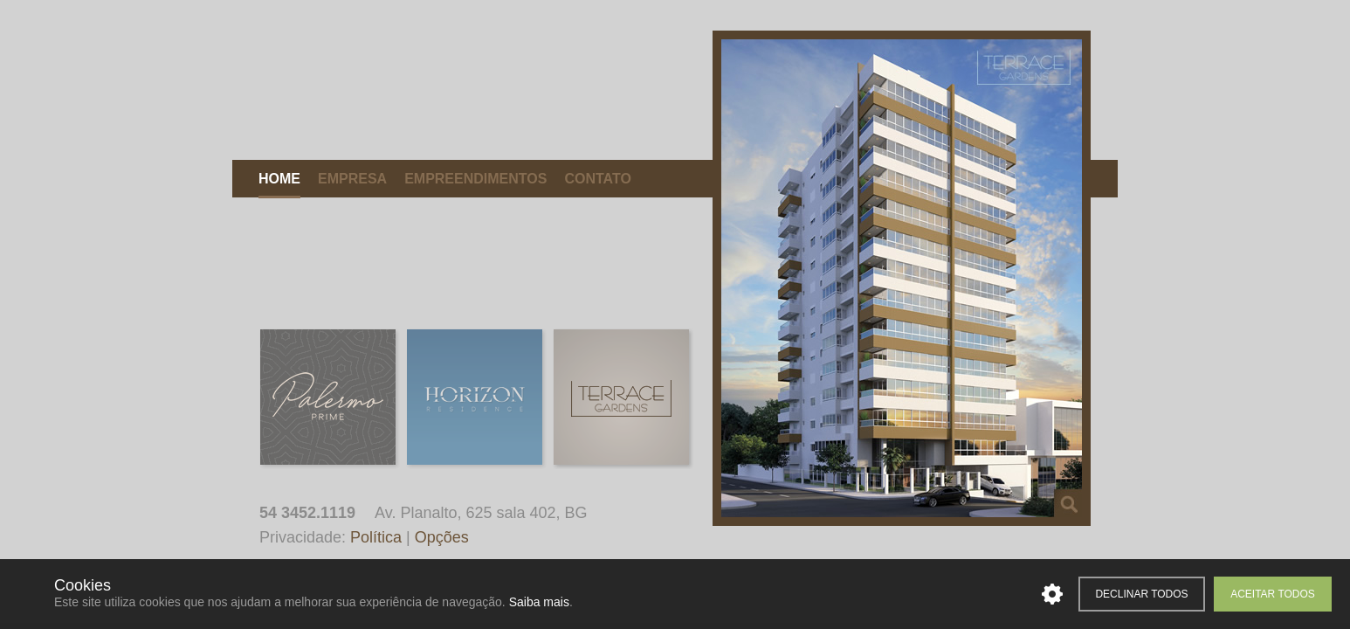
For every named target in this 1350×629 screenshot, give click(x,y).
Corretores (690, 178)
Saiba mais (539, 602)
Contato (597, 178)
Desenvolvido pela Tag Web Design (1325, 516)
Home (279, 178)
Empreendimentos (475, 178)
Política (376, 537)
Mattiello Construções (385, 89)
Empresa (352, 178)
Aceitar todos (1272, 594)
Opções (442, 537)
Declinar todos (1141, 594)
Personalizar (1052, 594)
